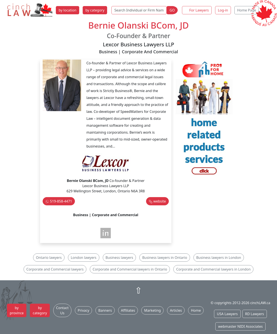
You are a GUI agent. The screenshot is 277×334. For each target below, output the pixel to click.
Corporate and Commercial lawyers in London (213, 269)
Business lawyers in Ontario (164, 257)
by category (95, 10)
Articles (176, 310)
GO (172, 10)
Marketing (152, 310)
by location (67, 10)
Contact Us (62, 310)
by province (17, 310)
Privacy (83, 310)
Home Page (246, 10)
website (159, 201)
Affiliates (128, 310)
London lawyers (84, 257)
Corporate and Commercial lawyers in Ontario (130, 269)
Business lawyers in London (218, 257)
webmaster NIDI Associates (240, 326)
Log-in (223, 10)
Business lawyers (119, 257)
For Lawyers (199, 10)
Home (196, 310)
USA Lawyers (227, 313)
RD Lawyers (254, 313)
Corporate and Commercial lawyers (55, 269)
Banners (105, 310)
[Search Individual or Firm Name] (139, 10)
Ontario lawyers (49, 257)
